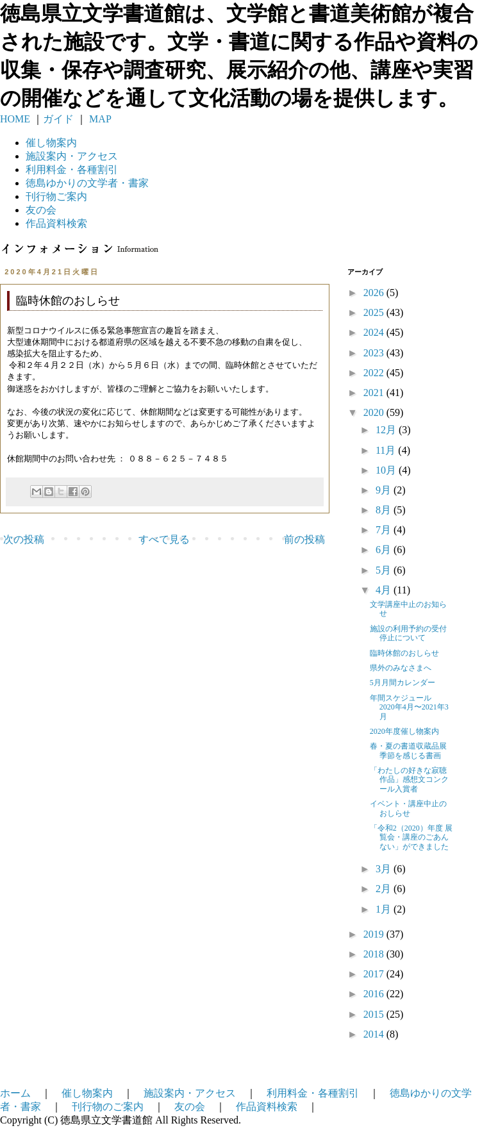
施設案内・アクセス (190, 1093)
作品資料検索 (56, 223)
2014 (374, 1034)
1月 (385, 909)
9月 (385, 490)
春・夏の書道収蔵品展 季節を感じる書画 (412, 750)
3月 (385, 868)
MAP (99, 118)
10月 (387, 470)
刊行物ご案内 (56, 196)
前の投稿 (304, 539)
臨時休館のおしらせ (404, 653)
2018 (374, 954)
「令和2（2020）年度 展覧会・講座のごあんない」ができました (411, 837)
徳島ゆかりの (87, 183)
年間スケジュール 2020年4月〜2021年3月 (409, 707)
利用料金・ (72, 169)
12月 (387, 429)
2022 (374, 372)
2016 (374, 993)
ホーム (15, 1093)
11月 (387, 450)
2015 (374, 1014)
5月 (385, 570)
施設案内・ (72, 156)
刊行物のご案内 (108, 1106)
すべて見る (164, 539)
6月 (385, 549)
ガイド (58, 118)
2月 (385, 888)
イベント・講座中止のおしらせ (408, 808)
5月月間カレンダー (402, 682)
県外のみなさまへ (400, 667)
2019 (374, 934)
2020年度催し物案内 (404, 731)
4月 (385, 590)
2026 (374, 292)
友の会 (41, 209)
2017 (374, 973)
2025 (374, 312)
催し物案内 (51, 142)
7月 (385, 529)
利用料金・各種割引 (313, 1093)
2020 (374, 412)
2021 (374, 392)
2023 (374, 352)
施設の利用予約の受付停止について (408, 633)
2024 (374, 332)
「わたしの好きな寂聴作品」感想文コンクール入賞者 (409, 779)
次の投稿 (23, 539)
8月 (385, 509)
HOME (15, 118)
